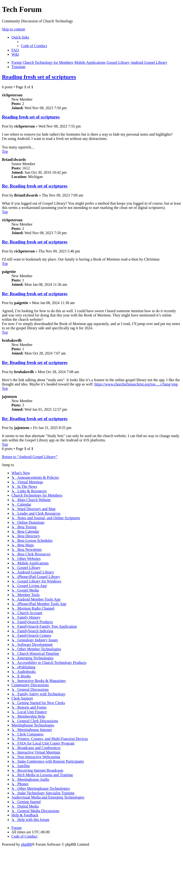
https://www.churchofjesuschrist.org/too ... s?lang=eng (136, 384)
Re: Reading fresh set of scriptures (34, 185)
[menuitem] (34, 46)
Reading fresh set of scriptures (39, 77)
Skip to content (13, 29)
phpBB (26, 844)
